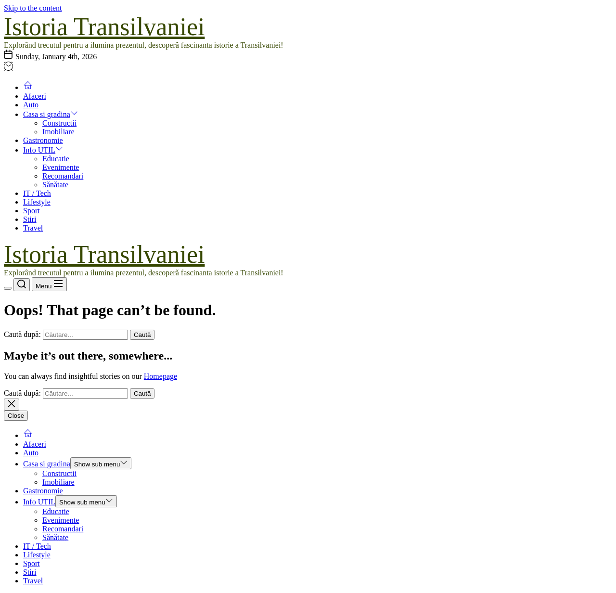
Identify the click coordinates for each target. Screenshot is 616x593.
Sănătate (55, 184)
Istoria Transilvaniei (104, 26)
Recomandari (62, 176)
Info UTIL (43, 150)
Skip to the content (33, 8)
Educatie (55, 159)
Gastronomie (43, 140)
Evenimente (60, 167)
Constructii (59, 123)
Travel (33, 228)
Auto (30, 105)
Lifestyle (37, 202)
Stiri (30, 219)
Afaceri (34, 96)
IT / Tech (37, 193)
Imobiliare (58, 132)
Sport (31, 210)
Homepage (160, 376)
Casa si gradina (50, 114)
